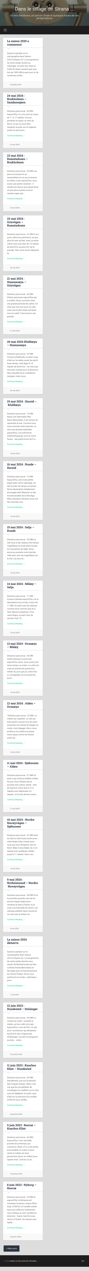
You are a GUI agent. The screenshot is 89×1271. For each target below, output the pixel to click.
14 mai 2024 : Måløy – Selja (21, 585)
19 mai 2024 (15, 452)
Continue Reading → (16, 136)
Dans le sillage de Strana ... (44, 9)
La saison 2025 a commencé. (18, 43)
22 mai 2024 (15, 266)
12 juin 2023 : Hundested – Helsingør (22, 1009)
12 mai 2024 (15, 753)
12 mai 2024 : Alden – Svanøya (21, 705)
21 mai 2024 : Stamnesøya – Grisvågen (16, 280)
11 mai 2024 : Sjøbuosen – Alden (22, 765)
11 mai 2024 (15, 810)
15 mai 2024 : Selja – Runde (20, 528)
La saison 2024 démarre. (17, 943)
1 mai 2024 (14, 997)
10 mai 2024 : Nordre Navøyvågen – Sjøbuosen (20, 824)
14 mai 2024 (15, 633)
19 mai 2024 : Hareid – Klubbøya (21, 401)
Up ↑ (83, 1265)
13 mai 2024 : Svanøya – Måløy (21, 645)
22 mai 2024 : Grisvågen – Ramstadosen (22, 221)
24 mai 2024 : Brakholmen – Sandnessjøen (16, 99)
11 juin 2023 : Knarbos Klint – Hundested (21, 1069)
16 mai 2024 (15, 516)
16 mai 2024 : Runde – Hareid (21, 465)
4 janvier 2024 (15, 1241)
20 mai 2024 (15, 389)
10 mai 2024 (15, 870)
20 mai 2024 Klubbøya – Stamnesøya (22, 341)
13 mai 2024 (15, 693)
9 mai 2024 (14, 931)
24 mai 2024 (15, 145)
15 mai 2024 (15, 573)
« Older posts (11, 1253)
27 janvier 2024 (16, 1057)
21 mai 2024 (15, 329)
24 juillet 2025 (15, 85)
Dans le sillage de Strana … (24, 1265)
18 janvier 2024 (16, 1177)
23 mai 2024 (15, 209)
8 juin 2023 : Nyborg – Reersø (21, 1190)
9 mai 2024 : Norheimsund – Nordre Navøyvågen (22, 884)
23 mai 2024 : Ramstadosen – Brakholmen (17, 159)
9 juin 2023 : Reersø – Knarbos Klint (21, 1130)
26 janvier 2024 (16, 1117)
